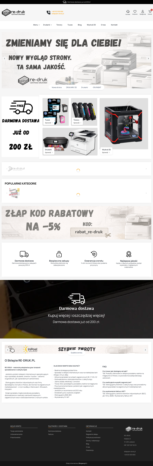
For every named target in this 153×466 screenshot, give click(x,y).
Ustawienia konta (16, 434)
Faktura (50, 434)
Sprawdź (49, 123)
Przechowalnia (15, 437)
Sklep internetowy (76, 463)
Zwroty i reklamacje (92, 441)
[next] (148, 58)
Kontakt (88, 431)
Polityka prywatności (93, 437)
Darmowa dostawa (54, 431)
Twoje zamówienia (16, 431)
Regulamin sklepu (92, 434)
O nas (88, 447)
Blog (87, 444)
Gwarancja (90, 450)
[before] (4, 58)
